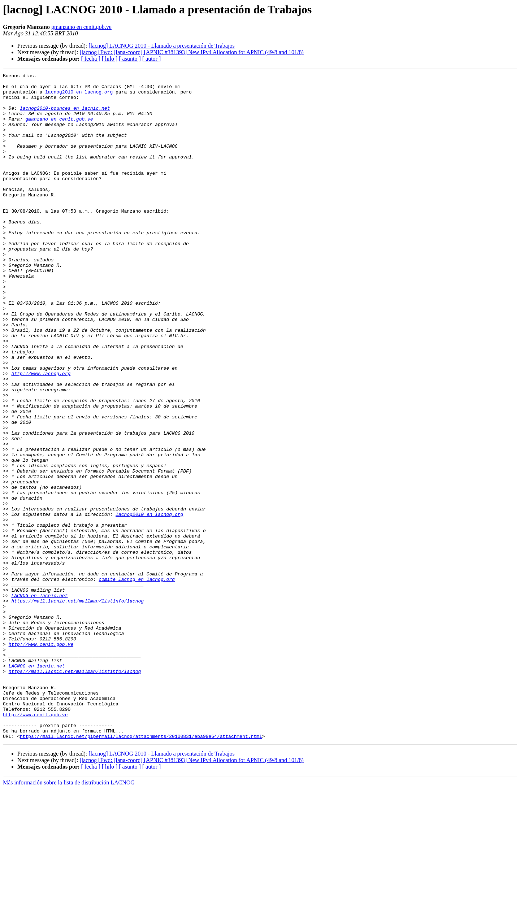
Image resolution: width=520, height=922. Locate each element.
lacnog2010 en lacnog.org (79, 96)
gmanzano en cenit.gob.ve (81, 27)
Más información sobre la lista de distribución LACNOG (69, 916)
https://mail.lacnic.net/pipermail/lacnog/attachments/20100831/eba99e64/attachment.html (141, 869)
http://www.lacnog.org (40, 434)
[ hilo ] (110, 59)
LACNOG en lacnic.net (39, 700)
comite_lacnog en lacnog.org (137, 681)
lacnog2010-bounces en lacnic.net (65, 115)
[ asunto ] (129, 59)
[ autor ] (151, 59)
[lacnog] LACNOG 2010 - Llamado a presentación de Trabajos (161, 46)
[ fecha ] (90, 59)
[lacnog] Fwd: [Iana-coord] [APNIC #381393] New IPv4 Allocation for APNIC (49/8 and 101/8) (191, 52)
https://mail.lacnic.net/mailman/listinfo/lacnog (77, 707)
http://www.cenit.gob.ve (41, 759)
